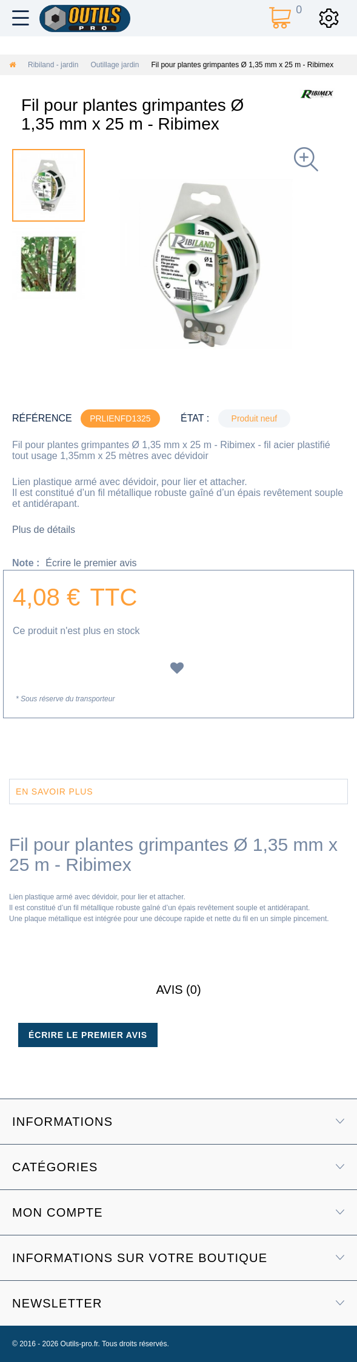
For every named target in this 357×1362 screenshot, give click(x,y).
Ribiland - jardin (53, 65)
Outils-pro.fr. (80, 1344)
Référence (42, 418)
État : (195, 418)
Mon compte (57, 1212)
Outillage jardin (114, 65)
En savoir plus (54, 791)
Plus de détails (43, 529)
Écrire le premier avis (90, 563)
